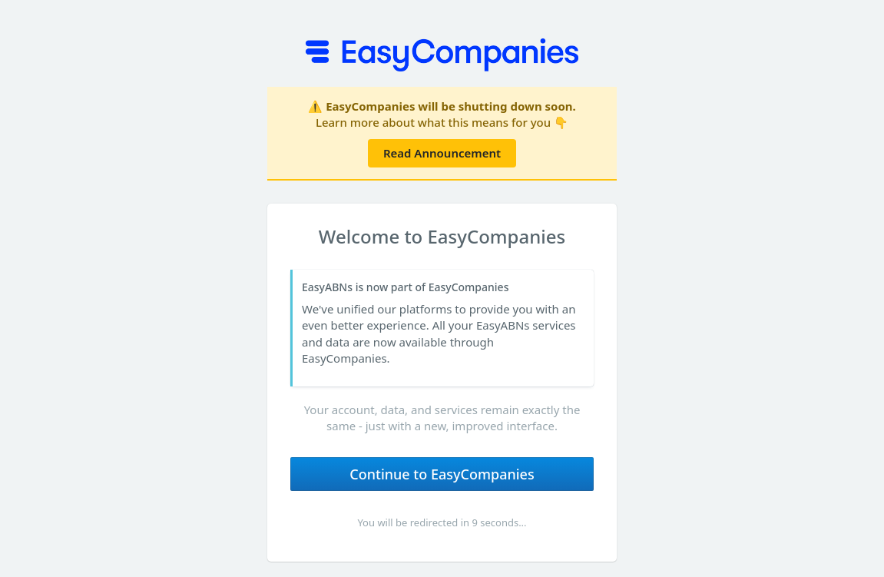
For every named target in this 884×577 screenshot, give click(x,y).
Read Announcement (442, 153)
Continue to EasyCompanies (441, 474)
